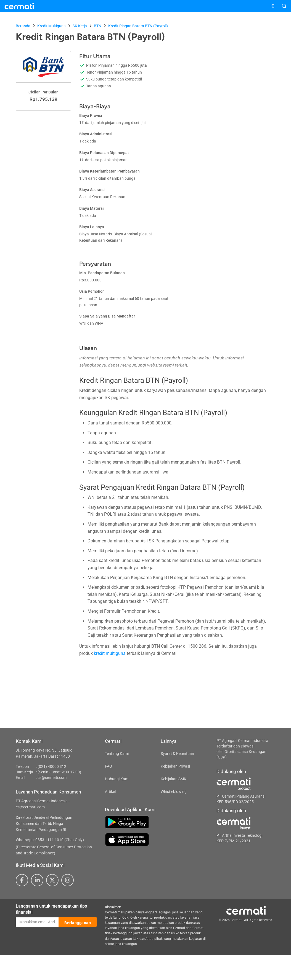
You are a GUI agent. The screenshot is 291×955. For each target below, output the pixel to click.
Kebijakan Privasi (175, 766)
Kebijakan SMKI (174, 779)
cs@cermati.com (52, 777)
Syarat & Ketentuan (177, 753)
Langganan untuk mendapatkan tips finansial (51, 909)
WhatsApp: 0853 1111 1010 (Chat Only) (50, 840)
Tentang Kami (117, 753)
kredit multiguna (110, 653)
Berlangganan (77, 922)
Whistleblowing (174, 791)
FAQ (108, 766)
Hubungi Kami (117, 779)
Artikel (110, 791)
